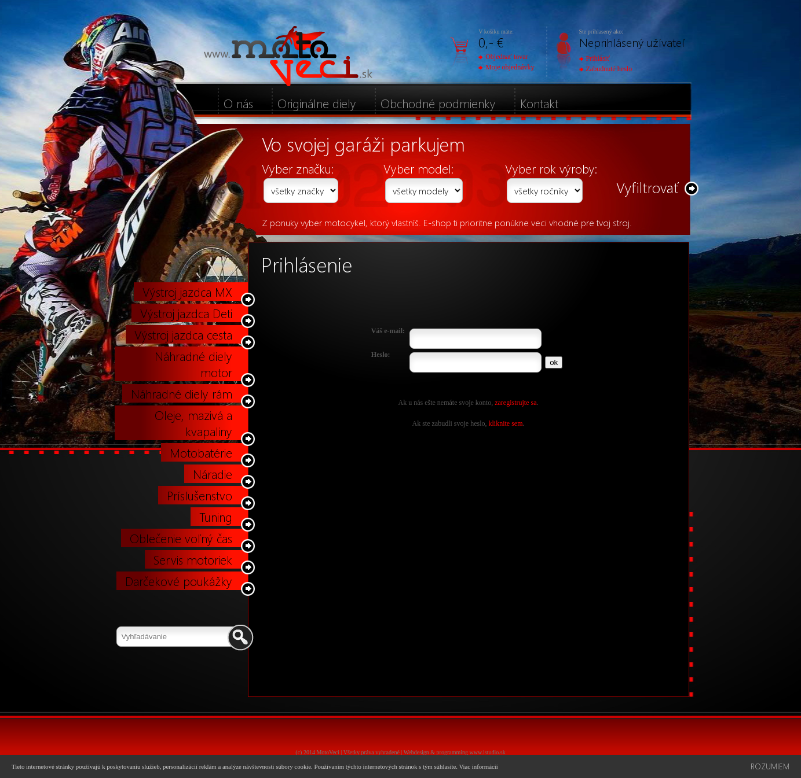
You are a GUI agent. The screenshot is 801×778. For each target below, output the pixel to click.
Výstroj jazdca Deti (186, 313)
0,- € (490, 42)
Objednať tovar (503, 57)
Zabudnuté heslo (605, 69)
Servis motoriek (192, 559)
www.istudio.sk (488, 752)
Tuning (215, 516)
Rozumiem (770, 766)
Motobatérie (201, 452)
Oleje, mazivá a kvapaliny (193, 423)
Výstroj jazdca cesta (183, 334)
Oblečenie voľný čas (181, 538)
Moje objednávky (506, 67)
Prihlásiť (594, 58)
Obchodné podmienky (438, 103)
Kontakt (539, 103)
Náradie (212, 474)
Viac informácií (478, 766)
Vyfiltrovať (647, 187)
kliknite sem (505, 423)
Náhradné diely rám (181, 393)
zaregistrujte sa (515, 403)
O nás (238, 103)
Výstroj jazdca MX (187, 291)
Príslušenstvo (199, 495)
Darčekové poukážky (178, 581)
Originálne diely (316, 103)
